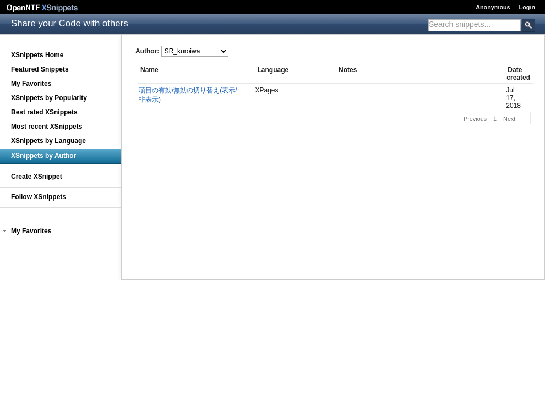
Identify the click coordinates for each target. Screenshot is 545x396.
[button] (4, 231)
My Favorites (31, 83)
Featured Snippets (40, 69)
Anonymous (493, 7)
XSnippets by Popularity (49, 98)
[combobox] (474, 25)
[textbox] (474, 24)
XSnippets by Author (43, 156)
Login (527, 7)
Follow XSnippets (38, 197)
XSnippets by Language (48, 141)
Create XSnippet (36, 176)
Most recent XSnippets (46, 126)
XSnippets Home (37, 55)
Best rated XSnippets (44, 112)
